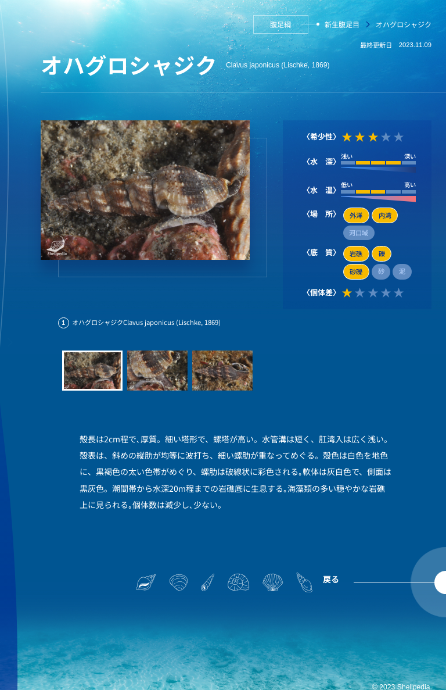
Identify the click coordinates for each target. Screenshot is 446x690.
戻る (331, 579)
